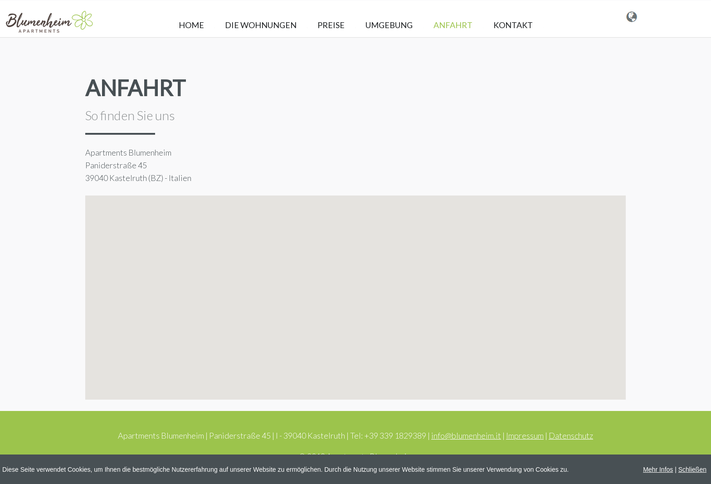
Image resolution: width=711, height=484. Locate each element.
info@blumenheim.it (466, 435)
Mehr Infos (658, 469)
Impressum (525, 435)
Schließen (692, 469)
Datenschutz (571, 435)
